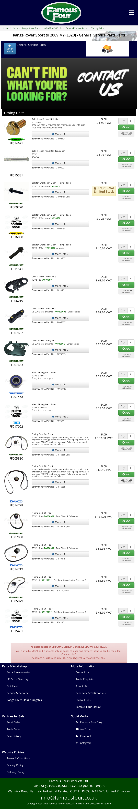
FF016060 (16, 237)
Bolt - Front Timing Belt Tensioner (48, 150)
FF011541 (16, 269)
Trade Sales (13, 729)
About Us (81, 686)
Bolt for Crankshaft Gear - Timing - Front (51, 182)
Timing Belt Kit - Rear (42, 512)
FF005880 (16, 458)
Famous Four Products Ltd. (69, 781)
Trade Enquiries (85, 679)
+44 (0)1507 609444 (53, 786)
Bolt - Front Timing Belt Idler (45, 119)
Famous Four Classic (88, 707)
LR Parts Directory (18, 679)
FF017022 (16, 426)
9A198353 (50, 248)
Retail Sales (13, 722)
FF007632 (16, 333)
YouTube (83, 729)
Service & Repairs (17, 693)
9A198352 (55, 186)
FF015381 (16, 175)
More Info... (60, 134)
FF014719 (16, 569)
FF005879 (16, 601)
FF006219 (16, 301)
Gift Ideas (12, 686)
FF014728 (16, 505)
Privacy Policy (15, 765)
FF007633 (16, 365)
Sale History (14, 736)
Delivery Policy (16, 772)
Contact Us (82, 672)
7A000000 (60, 311)
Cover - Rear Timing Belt (44, 276)
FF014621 (16, 143)
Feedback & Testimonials (91, 693)
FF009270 (16, 207)
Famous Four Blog (89, 722)
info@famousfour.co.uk (69, 797)
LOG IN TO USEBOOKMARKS (126, 134)
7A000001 (60, 343)
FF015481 (16, 631)
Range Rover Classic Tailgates (24, 700)
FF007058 (16, 537)
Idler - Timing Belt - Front (44, 372)
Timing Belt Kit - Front (42, 434)
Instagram (84, 743)
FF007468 (16, 397)
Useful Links (83, 700)
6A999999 (47, 280)
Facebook (84, 736)
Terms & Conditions (18, 758)
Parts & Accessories (18, 672)
